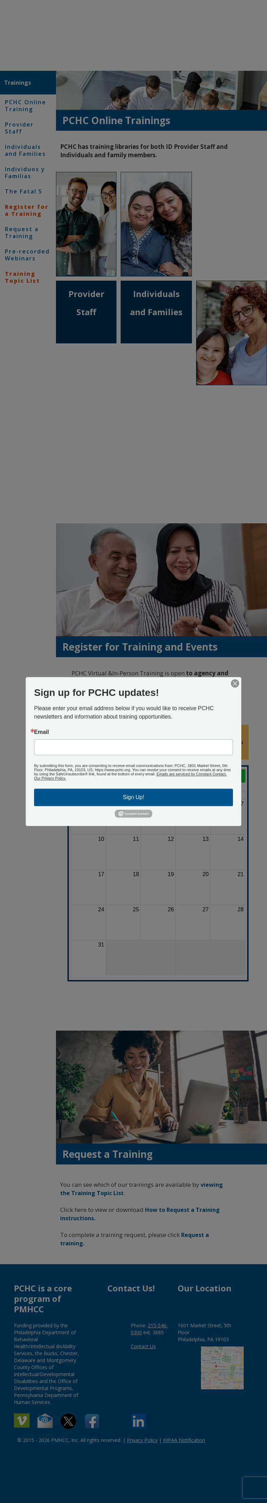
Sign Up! (133, 797)
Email (41, 732)
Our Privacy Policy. (50, 778)
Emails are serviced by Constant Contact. (191, 774)
